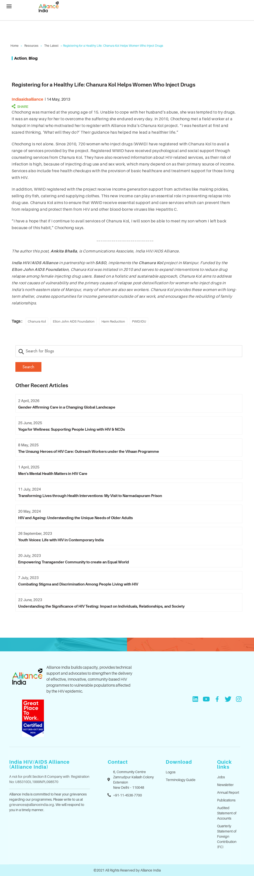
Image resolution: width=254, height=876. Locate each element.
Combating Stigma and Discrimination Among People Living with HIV (78, 584)
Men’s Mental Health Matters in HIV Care (52, 473)
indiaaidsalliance (27, 99)
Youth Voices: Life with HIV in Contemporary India (61, 540)
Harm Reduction (113, 321)
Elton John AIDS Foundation (40, 269)
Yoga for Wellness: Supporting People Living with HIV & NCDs (71, 429)
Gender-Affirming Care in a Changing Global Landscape (66, 407)
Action (20, 58)
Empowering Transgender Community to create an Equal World (73, 562)
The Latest (51, 45)
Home (14, 45)
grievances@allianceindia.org (31, 804)
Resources (31, 45)
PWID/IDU (139, 321)
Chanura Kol (37, 321)
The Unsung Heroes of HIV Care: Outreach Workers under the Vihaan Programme (88, 451)
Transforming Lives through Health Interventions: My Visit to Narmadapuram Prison (90, 495)
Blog (33, 58)
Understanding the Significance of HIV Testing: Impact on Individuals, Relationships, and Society (101, 606)
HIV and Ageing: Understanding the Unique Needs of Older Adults (75, 517)
